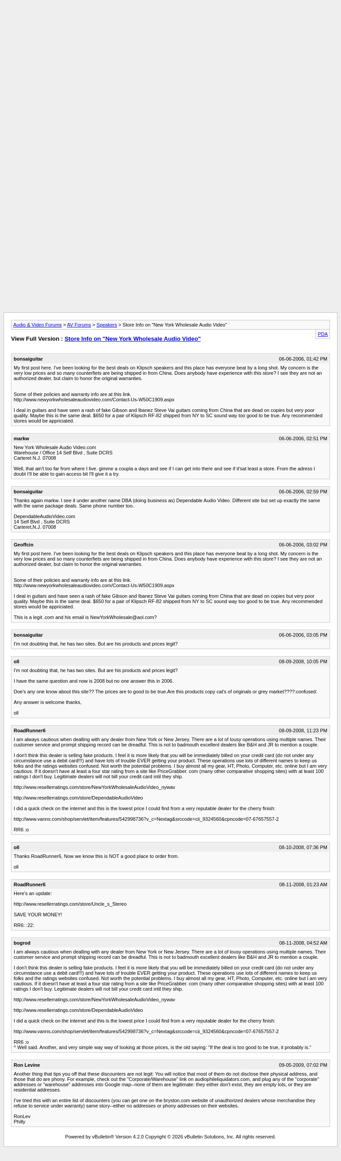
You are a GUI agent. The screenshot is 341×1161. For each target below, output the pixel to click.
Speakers (107, 324)
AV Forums (79, 324)
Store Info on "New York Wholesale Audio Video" (132, 338)
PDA (323, 334)
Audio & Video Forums (37, 324)
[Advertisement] (170, 23)
